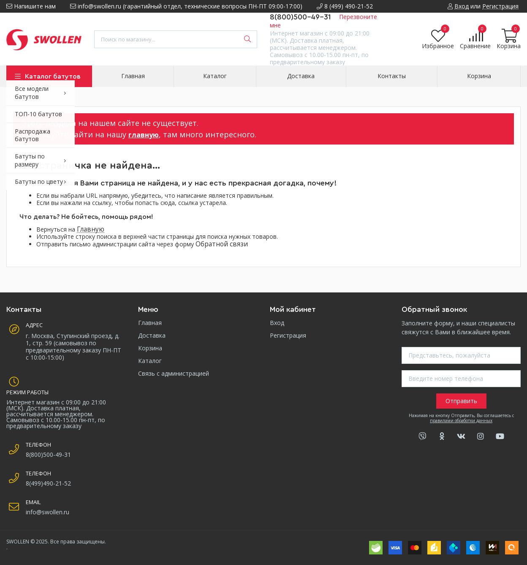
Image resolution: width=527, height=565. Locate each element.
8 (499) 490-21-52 (345, 6)
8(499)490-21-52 (48, 483)
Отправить (461, 401)
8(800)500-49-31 (300, 17)
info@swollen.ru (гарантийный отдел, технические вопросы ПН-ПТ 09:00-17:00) (186, 6)
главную (143, 134)
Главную (90, 229)
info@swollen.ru (47, 512)
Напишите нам (31, 6)
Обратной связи (222, 244)
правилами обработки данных (461, 420)
